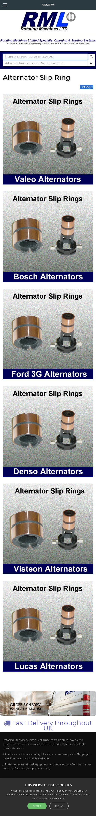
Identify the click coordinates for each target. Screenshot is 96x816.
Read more (58, 798)
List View (86, 87)
